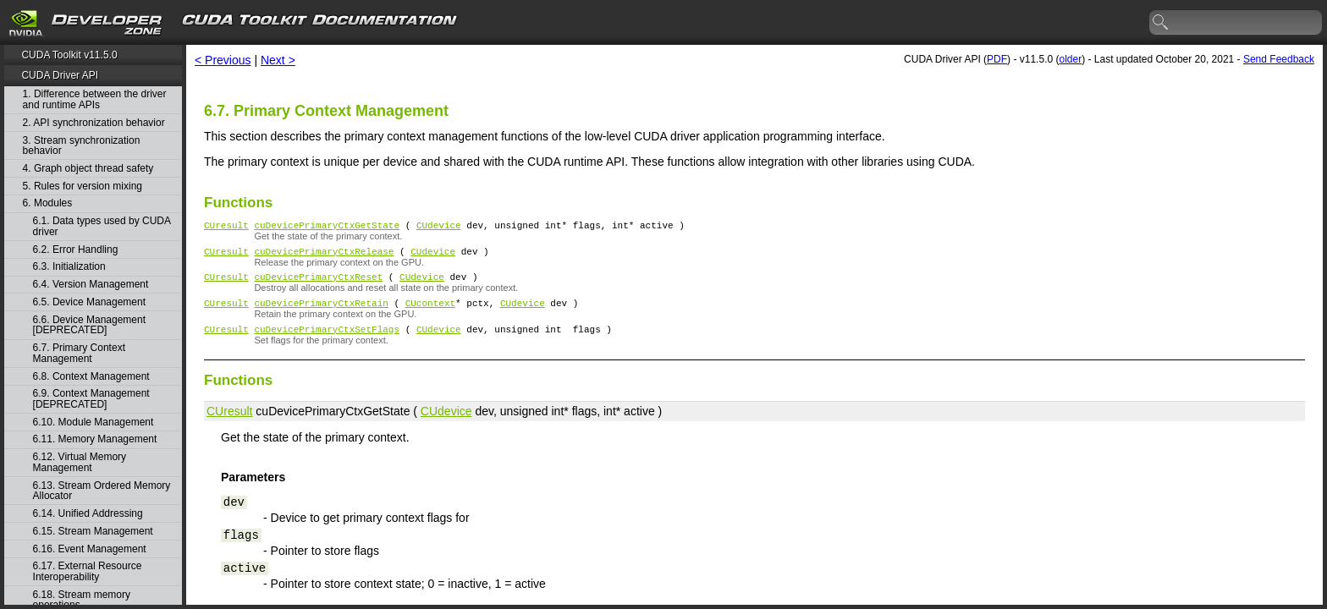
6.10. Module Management (93, 422)
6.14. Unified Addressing (88, 513)
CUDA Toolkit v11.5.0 (69, 55)
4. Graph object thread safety (88, 168)
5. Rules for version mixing (82, 186)
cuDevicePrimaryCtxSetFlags (326, 341)
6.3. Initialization (69, 266)
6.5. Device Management (89, 302)
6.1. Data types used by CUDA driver (102, 226)
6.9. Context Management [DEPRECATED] (91, 398)
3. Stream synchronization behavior (81, 145)
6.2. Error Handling (75, 249)
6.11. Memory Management (95, 439)
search (1161, 22)
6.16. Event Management (89, 549)
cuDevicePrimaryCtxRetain (321, 312)
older (1070, 59)
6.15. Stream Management (93, 531)
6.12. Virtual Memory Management (80, 462)
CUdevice (438, 227)
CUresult (226, 227)
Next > (278, 60)
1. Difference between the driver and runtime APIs (95, 99)
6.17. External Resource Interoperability (87, 571)
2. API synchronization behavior (94, 123)
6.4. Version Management (91, 284)
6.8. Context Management (91, 376)
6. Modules (48, 203)
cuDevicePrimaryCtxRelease (324, 256)
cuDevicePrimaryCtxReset (318, 283)
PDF (997, 59)
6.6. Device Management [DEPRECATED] (89, 325)
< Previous (223, 60)
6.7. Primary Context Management (79, 353)
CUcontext (430, 312)
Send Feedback (1278, 59)
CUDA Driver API (59, 75)
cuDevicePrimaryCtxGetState (326, 227)
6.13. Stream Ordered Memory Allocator (102, 491)
